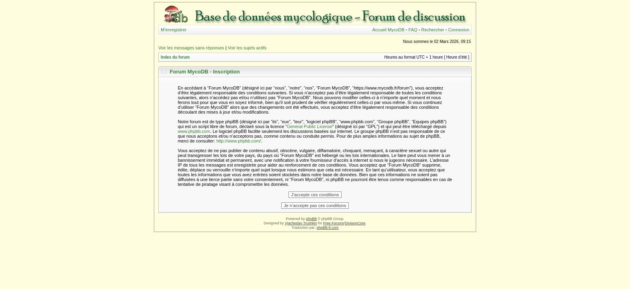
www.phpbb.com (194, 131)
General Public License (309, 126)
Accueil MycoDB (388, 29)
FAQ (413, 29)
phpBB (311, 219)
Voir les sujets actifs (247, 47)
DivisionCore (355, 223)
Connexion (458, 29)
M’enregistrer (173, 29)
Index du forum (175, 57)
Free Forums (333, 223)
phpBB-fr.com (328, 228)
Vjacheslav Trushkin (301, 223)
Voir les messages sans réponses (191, 47)
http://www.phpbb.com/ (238, 140)
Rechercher (432, 29)
